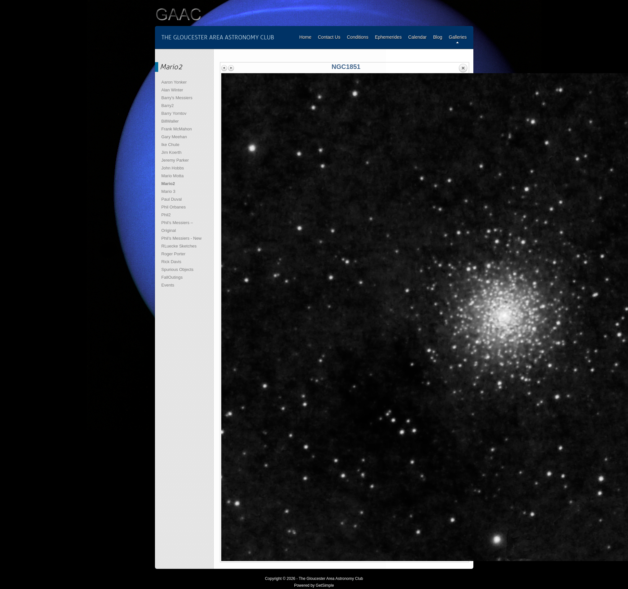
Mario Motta (172, 175)
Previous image (224, 68)
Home (305, 37)
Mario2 (168, 183)
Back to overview (463, 68)
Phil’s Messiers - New (181, 238)
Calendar (417, 37)
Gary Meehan (174, 136)
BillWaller (170, 121)
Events (167, 285)
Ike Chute (170, 144)
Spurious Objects (177, 269)
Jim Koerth (171, 152)
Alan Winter (172, 89)
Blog (437, 37)
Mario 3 (168, 191)
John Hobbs (172, 168)
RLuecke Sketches (179, 246)
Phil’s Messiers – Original (177, 226)
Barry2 (167, 105)
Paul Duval (171, 199)
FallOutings (172, 277)
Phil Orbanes (173, 207)
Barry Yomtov (173, 113)
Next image (231, 68)
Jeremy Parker (175, 160)
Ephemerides (388, 37)
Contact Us (329, 37)
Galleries (458, 37)
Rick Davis (171, 261)
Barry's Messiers (177, 97)
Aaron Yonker (174, 82)
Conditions (357, 37)
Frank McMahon (176, 129)
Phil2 (166, 214)
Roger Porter (173, 253)
